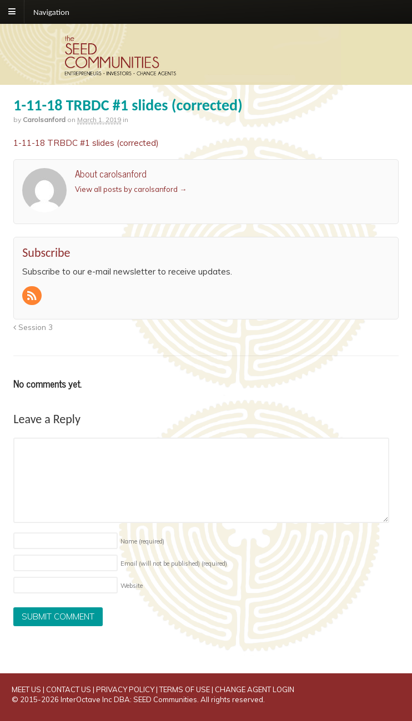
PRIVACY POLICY (125, 689)
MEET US (26, 689)
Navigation (51, 12)
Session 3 (33, 327)
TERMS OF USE (184, 689)
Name (142, 541)
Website (131, 586)
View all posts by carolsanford (131, 189)
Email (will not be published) (173, 563)
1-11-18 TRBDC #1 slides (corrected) (86, 143)
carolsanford (44, 119)
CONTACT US (68, 689)
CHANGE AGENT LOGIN (254, 689)
